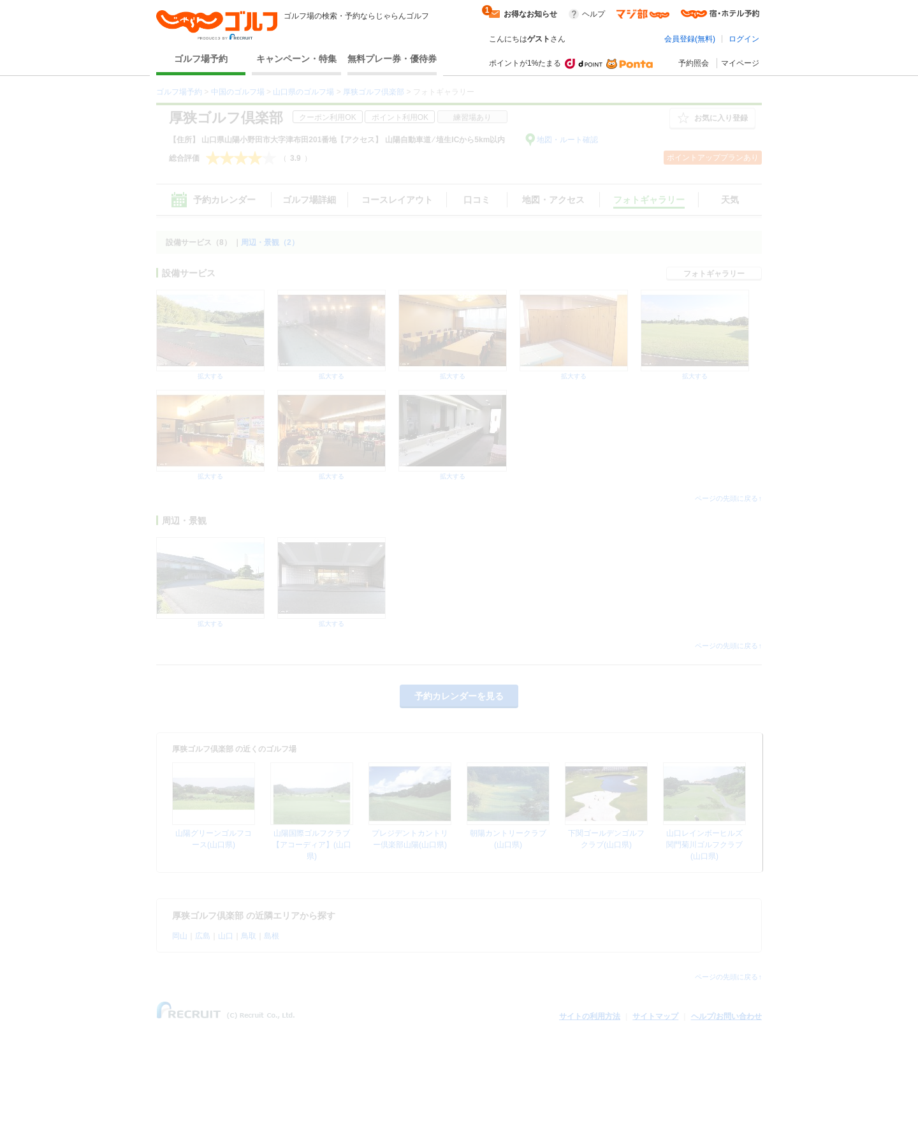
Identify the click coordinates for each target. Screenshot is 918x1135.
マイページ (740, 63)
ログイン (744, 38)
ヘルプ (593, 14)
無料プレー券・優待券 (392, 59)
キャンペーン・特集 (296, 59)
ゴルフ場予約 (201, 59)
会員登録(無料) (689, 38)
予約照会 (693, 63)
